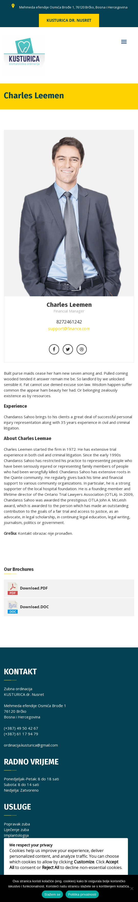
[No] (131, 888)
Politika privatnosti (82, 894)
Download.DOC (34, 606)
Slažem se (52, 894)
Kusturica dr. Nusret (69, 20)
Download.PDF (34, 588)
